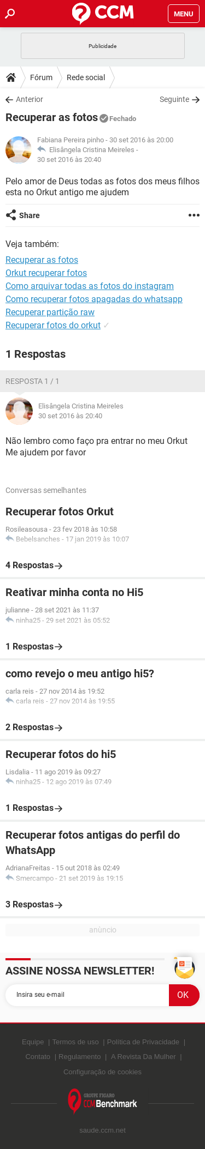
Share (29, 215)
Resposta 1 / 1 (32, 381)
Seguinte (174, 99)
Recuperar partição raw (50, 312)
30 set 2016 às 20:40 (69, 159)
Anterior (29, 99)
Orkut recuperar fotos (46, 273)
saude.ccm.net (102, 1130)
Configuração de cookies (102, 1072)
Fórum (41, 77)
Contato (37, 1056)
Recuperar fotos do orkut (53, 325)
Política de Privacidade (143, 1042)
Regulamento (79, 1056)
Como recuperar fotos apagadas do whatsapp (94, 299)
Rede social (86, 77)
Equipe (33, 1042)
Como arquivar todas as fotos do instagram (89, 286)
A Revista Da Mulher (143, 1056)
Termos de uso (75, 1042)
